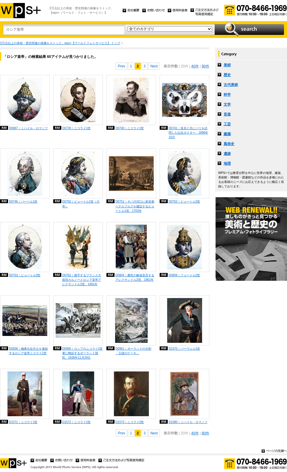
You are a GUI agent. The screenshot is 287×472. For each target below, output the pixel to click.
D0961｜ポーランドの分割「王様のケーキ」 (133, 351)
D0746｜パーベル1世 (23, 201)
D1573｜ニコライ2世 (129, 422)
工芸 (227, 124)
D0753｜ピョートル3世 (24, 275)
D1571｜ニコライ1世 (23, 422)
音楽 (227, 114)
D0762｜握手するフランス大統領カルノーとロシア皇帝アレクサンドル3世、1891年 (81, 280)
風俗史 (229, 144)
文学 (227, 104)
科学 (227, 94)
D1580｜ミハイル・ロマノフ (188, 422)
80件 (205, 66)
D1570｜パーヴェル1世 (184, 348)
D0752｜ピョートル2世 (184, 201)
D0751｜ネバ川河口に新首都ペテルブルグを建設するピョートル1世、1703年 (134, 206)
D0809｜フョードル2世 (184, 275)
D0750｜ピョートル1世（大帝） (81, 204)
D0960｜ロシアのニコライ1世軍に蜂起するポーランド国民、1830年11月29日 (82, 353)
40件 (195, 66)
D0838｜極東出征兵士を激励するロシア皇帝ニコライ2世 (28, 351)
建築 (227, 134)
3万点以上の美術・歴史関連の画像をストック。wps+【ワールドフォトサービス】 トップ (60, 43)
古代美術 (231, 85)
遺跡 (227, 154)
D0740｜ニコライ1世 (129, 128)
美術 (227, 65)
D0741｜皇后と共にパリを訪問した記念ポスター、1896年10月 (188, 133)
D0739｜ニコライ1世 (76, 128)
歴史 (227, 75)
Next (154, 66)
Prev (121, 66)
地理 (227, 163)
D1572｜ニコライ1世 (76, 422)
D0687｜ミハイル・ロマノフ (28, 128)
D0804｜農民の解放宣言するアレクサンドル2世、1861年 (134, 277)
